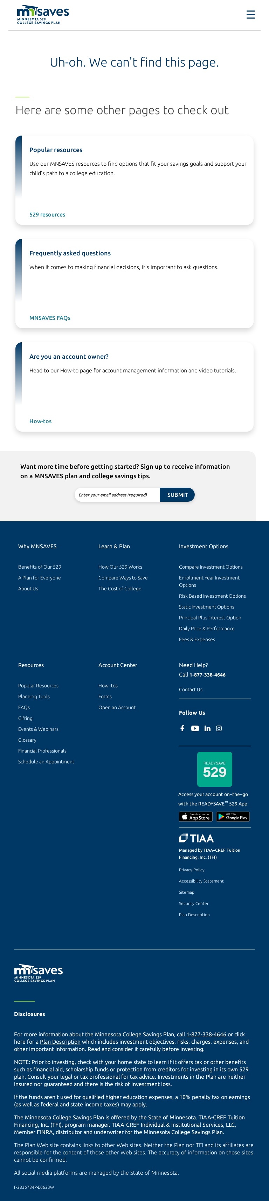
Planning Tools (34, 696)
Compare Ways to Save (123, 578)
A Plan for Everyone (39, 578)
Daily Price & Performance (207, 628)
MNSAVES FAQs (49, 318)
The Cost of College (120, 588)
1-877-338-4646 (207, 675)
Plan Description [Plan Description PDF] (60, 1041)
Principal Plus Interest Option (210, 617)
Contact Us (190, 689)
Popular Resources (38, 685)
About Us (28, 588)
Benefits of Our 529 (39, 567)
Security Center (193, 903)
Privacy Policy (192, 869)
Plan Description (194, 914)
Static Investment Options (206, 607)
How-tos (40, 421)
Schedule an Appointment (46, 761)
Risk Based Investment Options (212, 596)
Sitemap (186, 892)
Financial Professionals (42, 751)
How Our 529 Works (120, 567)
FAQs (24, 707)
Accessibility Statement (201, 881)
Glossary (27, 740)
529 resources (47, 214)
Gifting (25, 718)
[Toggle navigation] (251, 14)
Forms (105, 696)
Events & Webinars (38, 729)
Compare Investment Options (211, 567)
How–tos (108, 685)
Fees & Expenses (197, 639)
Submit (177, 495)
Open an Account (117, 707)
